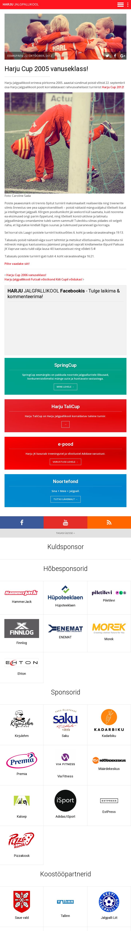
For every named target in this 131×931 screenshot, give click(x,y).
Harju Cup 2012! (113, 87)
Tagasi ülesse (65, 533)
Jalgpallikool (21, 4)
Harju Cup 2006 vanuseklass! (26, 275)
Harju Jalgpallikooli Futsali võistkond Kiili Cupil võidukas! (43, 279)
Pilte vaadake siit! (17, 264)
